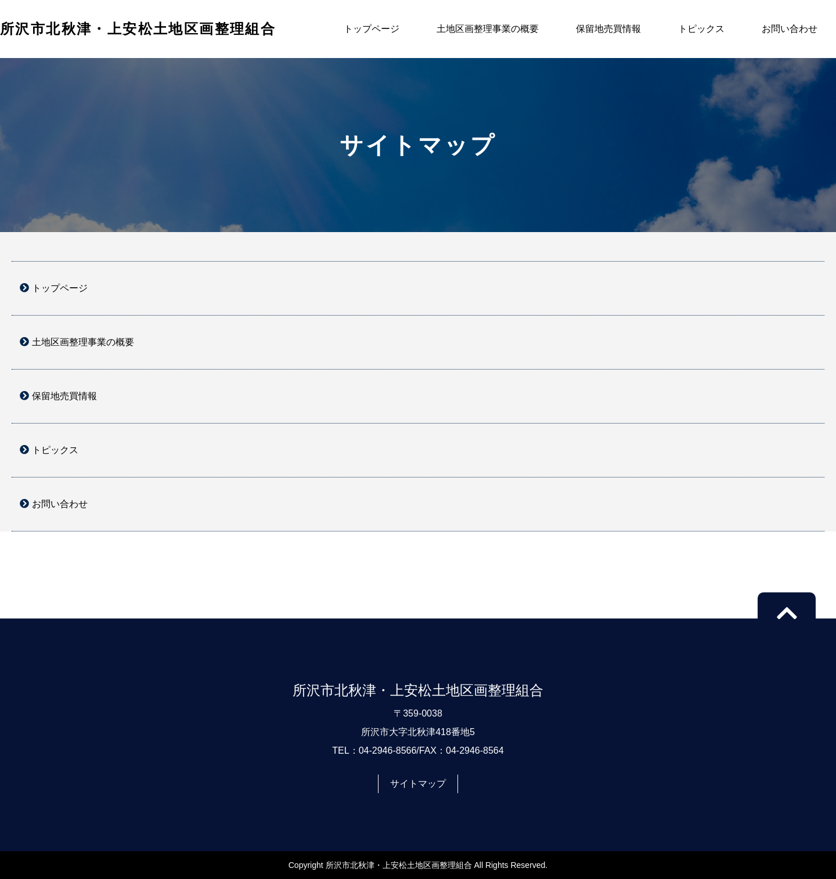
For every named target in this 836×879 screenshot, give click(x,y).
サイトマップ (418, 783)
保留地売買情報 (608, 29)
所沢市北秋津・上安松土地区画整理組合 (138, 29)
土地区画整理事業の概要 (488, 29)
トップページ (371, 29)
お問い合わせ (789, 29)
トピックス (701, 29)
